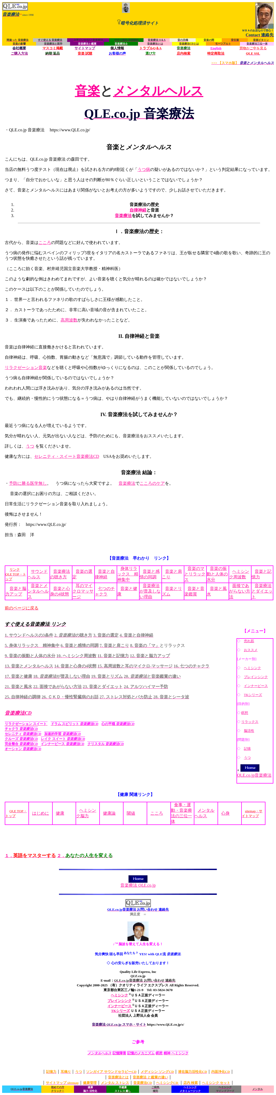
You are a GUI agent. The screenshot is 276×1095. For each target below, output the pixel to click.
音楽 (87, 91)
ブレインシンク (256, 677)
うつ (30, 446)
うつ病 (143, 169)
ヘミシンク (252, 668)
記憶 (247, 749)
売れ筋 (249, 641)
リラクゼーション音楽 (26, 367)
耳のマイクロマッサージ (82, 591)
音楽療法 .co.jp (138, 883)
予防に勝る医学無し (28, 483)
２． (85, 855)
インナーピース (256, 686)
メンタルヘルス (158, 91)
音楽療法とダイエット (262, 591)
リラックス (249, 722)
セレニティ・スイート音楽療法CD (66, 456)
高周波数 (69, 320)
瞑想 (244, 713)
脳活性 (249, 731)
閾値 (131, 813)
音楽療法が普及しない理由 (150, 591)
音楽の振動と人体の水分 (217, 574)
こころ (44, 242)
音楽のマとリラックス (194, 574)
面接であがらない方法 (239, 591)
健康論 (109, 813)
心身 (225, 813)
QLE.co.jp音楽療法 (254, 772)
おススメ (251, 650)
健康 (60, 813)
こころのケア (152, 483)
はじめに (40, 813)
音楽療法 (123, 215)
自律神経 (138, 210)
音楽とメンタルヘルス (38, 591)
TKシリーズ (253, 695)
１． (30, 855)
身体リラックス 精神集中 (127, 574)
